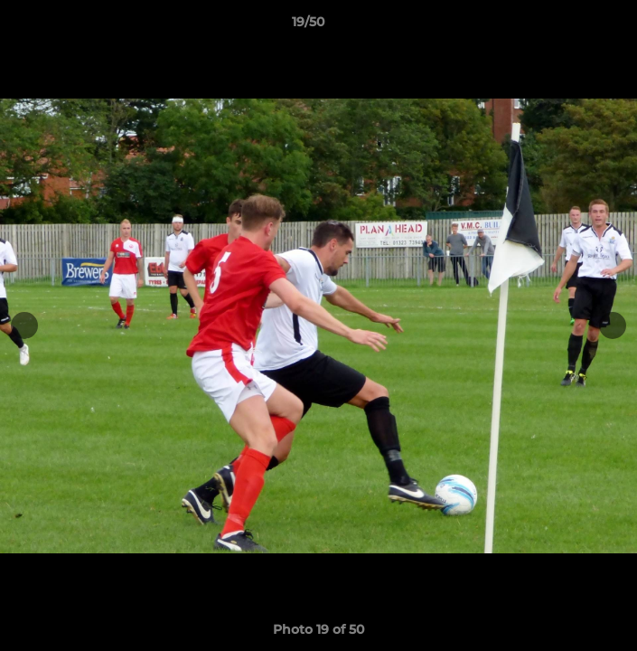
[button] (572, 26)
